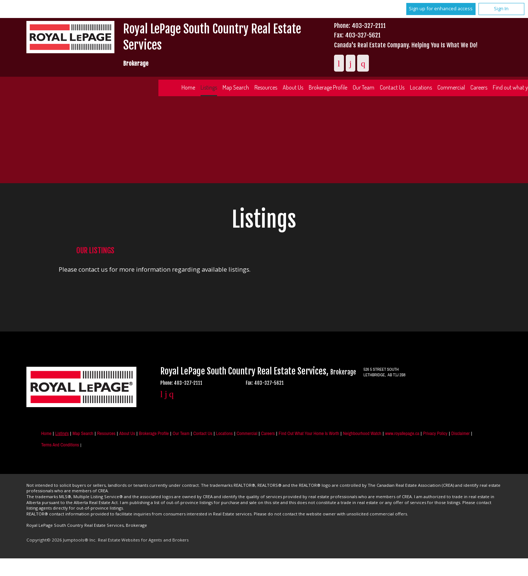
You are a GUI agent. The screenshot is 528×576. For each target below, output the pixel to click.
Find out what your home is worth (309, 433)
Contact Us (392, 87)
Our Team (363, 87)
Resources (265, 87)
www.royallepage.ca (402, 433)
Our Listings (95, 250)
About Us (293, 87)
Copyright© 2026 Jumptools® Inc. (61, 540)
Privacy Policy (435, 433)
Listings (209, 87)
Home (188, 87)
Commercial (451, 87)
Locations (421, 87)
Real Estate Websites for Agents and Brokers (143, 540)
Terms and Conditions (60, 445)
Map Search (236, 87)
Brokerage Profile (328, 87)
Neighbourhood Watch (362, 433)
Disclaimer (460, 433)
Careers (478, 87)
